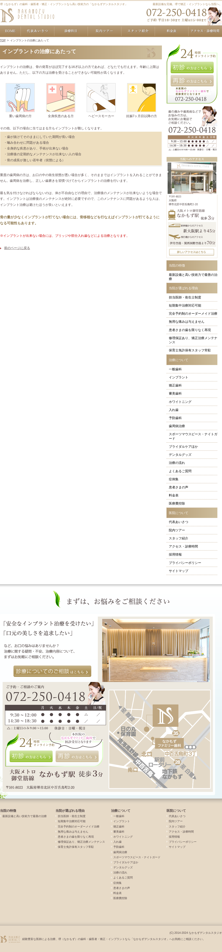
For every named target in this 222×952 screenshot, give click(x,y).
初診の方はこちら (192, 67)
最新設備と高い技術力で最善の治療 (193, 277)
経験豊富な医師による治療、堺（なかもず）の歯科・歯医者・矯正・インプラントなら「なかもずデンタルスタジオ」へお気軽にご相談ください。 (113, 939)
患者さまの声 (178, 487)
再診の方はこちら (192, 80)
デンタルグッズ (180, 454)
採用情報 (175, 554)
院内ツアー (177, 530)
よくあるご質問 (180, 471)
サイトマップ (178, 571)
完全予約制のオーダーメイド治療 (193, 313)
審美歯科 (175, 393)
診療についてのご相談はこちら (52, 671)
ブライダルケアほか (183, 446)
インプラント (178, 377)
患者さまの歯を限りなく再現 (190, 330)
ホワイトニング (180, 402)
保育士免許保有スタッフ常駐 (190, 350)
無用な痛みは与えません (186, 321)
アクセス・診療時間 (183, 546)
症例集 (174, 479)
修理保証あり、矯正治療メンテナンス (193, 340)
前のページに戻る (17, 248)
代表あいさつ (178, 522)
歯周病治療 (177, 426)
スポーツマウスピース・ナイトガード (193, 436)
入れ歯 (174, 410)
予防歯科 (175, 418)
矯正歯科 (175, 385)
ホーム (10, 31)
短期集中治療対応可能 (185, 305)
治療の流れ (177, 463)
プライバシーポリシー (185, 563)
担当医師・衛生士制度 (185, 297)
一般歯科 (175, 369)
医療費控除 (177, 503)
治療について (178, 360)
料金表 (174, 495)
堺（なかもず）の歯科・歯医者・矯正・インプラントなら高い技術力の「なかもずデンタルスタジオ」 (64, 4)
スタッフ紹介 (178, 538)
